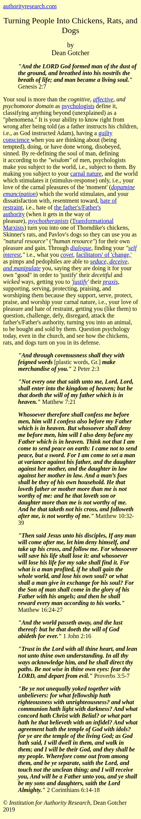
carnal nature (86, 173)
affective (103, 99)
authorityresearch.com (30, 6)
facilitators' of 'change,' (104, 254)
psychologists (78, 106)
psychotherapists (48, 221)
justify (80, 282)
